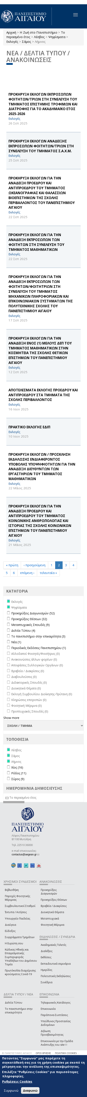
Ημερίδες (46, 970)
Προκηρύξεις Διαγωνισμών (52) (33, 613)
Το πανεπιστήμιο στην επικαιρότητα (18, 1010)
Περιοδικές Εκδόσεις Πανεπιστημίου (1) (38, 648)
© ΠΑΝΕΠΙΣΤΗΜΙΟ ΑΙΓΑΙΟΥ (17, 1053)
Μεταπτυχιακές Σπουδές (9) (30, 625)
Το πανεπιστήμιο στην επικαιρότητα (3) (38, 636)
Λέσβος (39, 37)
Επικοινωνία (48, 1009)
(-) (7, 797)
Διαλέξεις (46, 951)
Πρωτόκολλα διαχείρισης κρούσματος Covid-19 (20, 972)
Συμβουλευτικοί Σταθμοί (20, 906)
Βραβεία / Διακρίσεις (54, 906)
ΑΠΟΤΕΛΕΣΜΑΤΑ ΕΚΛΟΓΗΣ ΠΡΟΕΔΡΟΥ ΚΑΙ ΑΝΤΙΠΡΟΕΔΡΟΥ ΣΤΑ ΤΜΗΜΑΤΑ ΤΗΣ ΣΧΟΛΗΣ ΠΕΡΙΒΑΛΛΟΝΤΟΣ (43, 395)
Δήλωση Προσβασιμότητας (52, 1032)
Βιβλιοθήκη (12, 890)
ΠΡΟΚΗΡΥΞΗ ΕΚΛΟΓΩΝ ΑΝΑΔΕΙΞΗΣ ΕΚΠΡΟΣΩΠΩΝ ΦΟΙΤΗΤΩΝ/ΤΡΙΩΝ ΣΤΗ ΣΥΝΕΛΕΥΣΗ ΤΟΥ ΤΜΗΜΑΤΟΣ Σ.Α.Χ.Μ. (41, 146)
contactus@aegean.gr (25, 854)
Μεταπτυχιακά (50, 918)
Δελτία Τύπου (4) (23, 630)
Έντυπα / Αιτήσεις (16, 912)
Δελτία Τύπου (13, 1002)
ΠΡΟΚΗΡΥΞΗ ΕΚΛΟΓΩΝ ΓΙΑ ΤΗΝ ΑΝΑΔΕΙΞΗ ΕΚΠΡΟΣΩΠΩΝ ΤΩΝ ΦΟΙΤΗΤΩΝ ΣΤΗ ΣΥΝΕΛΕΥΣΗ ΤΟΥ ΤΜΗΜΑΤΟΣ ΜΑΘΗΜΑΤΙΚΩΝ (36, 242)
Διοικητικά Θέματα (52, 912)
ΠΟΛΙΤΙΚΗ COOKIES (66, 1053)
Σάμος (26, 41)
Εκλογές (12, 41)
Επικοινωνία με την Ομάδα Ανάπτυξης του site (57, 1043)
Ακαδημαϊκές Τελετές (53, 945)
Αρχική (11, 32)
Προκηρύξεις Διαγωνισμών (49, 891)
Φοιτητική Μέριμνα (52, 925)
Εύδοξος (10, 931)
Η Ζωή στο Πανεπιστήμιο (38, 32)
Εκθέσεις (46, 957)
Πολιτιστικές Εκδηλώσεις (56, 976)
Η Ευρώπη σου (14, 943)
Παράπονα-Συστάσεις (54, 1015)
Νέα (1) (16, 642)
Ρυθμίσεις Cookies (17, 1081)
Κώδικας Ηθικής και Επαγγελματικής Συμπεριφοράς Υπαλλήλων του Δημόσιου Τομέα (21, 957)
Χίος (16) (17, 767)
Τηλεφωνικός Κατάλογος (55, 1002)
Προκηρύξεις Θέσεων (54, 900)
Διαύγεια (10, 925)
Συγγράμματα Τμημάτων (19, 937)
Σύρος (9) (17, 779)
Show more (11, 718)
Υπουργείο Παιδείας (17, 918)
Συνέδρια (46, 982)
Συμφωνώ (11, 1090)
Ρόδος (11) (18, 773)
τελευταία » (48, 573)
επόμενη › (27, 573)
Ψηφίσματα (56, 37)
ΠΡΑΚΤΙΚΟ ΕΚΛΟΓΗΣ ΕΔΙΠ (29, 427)
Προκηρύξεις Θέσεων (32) (29, 619)
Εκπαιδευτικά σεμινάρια (56, 963)
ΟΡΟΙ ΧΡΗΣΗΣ (43, 1053)
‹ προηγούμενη (34, 565)
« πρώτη (12, 565)
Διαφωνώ (30, 1090)
